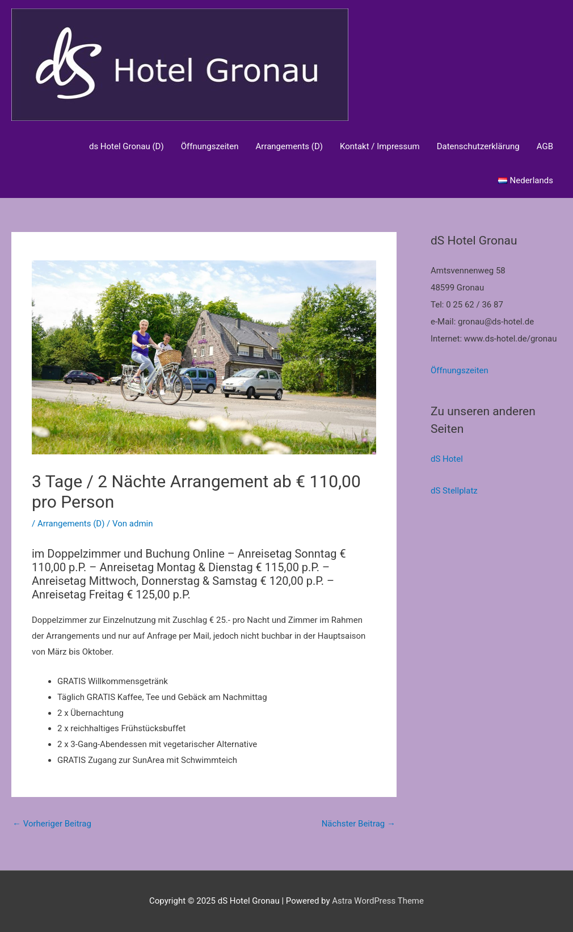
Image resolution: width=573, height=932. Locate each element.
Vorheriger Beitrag (51, 824)
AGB (545, 146)
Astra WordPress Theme (378, 901)
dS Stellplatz (454, 491)
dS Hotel (447, 459)
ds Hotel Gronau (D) (126, 146)
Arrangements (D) (289, 146)
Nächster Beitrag (358, 824)
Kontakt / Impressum (380, 146)
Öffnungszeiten (210, 146)
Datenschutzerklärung (478, 146)
